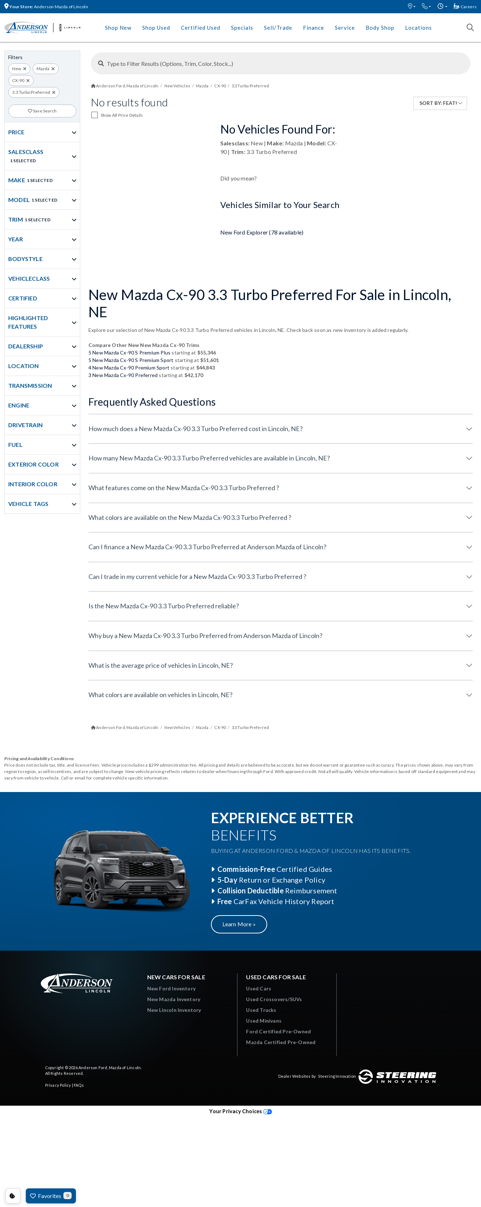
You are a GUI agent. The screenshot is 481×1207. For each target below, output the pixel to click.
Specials (242, 27)
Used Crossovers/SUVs (274, 999)
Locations (418, 27)
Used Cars (258, 988)
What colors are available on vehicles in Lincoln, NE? (160, 695)
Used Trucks (261, 1010)
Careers (465, 6)
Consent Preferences (12, 1195)
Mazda (43, 68)
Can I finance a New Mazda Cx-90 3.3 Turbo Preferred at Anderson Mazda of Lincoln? (207, 547)
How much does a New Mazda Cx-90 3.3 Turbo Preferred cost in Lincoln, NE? (195, 429)
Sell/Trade (278, 27)
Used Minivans (264, 1021)
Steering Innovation (337, 1076)
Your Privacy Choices (240, 1111)
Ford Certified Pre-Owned (278, 1031)
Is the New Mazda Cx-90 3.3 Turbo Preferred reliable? (163, 606)
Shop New (118, 27)
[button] (411, 6)
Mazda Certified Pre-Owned (281, 1042)
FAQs (79, 1085)
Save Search (42, 111)
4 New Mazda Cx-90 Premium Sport (128, 367)
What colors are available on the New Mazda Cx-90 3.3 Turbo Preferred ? (189, 517)
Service (345, 27)
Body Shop (380, 27)
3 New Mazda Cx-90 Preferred (123, 375)
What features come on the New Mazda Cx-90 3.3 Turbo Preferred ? (183, 488)
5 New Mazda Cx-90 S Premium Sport (131, 360)
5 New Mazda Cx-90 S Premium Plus (129, 352)
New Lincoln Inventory (174, 1010)
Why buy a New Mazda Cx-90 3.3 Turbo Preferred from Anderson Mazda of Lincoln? (205, 635)
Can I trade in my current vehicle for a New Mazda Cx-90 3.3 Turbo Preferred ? (197, 576)
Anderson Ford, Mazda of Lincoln (109, 1067)
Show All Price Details (122, 115)
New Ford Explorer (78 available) (261, 232)
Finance (313, 27)
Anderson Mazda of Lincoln (46, 6)
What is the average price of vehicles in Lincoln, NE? (160, 665)
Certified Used (200, 27)
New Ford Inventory (171, 988)
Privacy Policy (58, 1085)
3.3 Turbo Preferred (31, 92)
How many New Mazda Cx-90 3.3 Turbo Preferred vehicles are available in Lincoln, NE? (209, 458)
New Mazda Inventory (174, 999)
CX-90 (18, 80)
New (16, 68)
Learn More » (239, 924)
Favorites (51, 1195)
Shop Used (156, 27)
